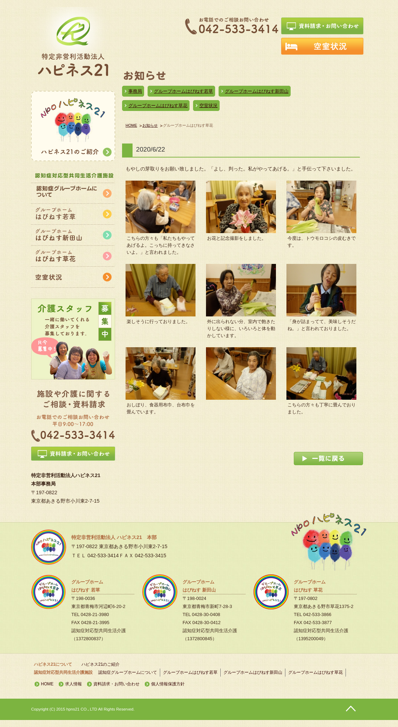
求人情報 (73, 683)
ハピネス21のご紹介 (100, 664)
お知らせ (150, 125)
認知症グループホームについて (127, 672)
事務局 (135, 91)
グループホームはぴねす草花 (157, 105)
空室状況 (208, 105)
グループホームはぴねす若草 (183, 91)
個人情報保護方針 (168, 683)
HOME (131, 125)
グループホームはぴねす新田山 (257, 91)
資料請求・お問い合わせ (116, 683)
